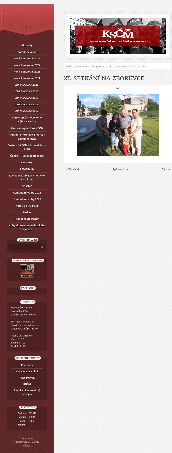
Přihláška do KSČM (27, 218)
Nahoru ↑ (27, 445)
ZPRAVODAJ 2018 (27, 104)
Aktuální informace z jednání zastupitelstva (27, 136)
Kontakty (27, 162)
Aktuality (26, 45)
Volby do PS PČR (27, 205)
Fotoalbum (82, 66)
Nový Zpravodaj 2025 (26, 58)
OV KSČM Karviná (27, 371)
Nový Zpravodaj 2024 (26, 65)
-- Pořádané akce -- (27, 52)
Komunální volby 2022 (27, 199)
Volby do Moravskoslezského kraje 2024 (27, 227)
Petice (27, 212)
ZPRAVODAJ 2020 (27, 91)
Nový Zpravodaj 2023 (26, 71)
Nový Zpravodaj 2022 (26, 78)
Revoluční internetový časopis (27, 392)
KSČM (27, 384)
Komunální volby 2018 (27, 192)
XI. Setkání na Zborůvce (124, 66)
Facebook (27, 365)
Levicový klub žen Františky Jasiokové (27, 177)
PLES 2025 (27, 276)
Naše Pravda (27, 377)
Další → (166, 169)
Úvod (68, 66)
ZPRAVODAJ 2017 (27, 110)
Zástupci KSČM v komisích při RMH (27, 147)
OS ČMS (27, 186)
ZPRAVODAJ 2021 (27, 84)
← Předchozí (72, 169)
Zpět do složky (120, 169)
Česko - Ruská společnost (27, 155)
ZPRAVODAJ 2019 (27, 97)
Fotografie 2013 (100, 66)
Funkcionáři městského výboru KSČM (27, 119)
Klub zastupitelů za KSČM (26, 128)
